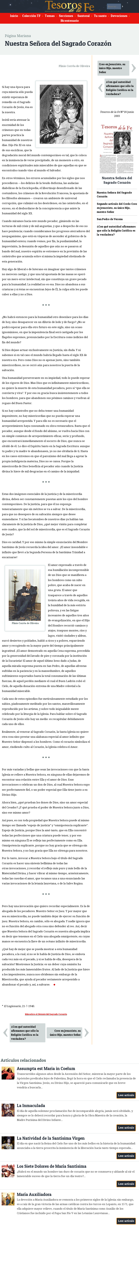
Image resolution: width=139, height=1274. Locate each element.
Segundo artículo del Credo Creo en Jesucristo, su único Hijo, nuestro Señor (117, 207)
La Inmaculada (31, 1105)
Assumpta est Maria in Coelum (46, 1068)
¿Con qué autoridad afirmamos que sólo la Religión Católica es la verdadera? (25, 1032)
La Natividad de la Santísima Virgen (51, 1138)
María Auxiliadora (34, 1194)
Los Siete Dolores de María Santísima (51, 1166)
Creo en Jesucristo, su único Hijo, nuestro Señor (65, 1032)
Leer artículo (126, 1095)
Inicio (14, 16)
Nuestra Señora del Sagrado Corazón (114, 194)
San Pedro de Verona (110, 219)
